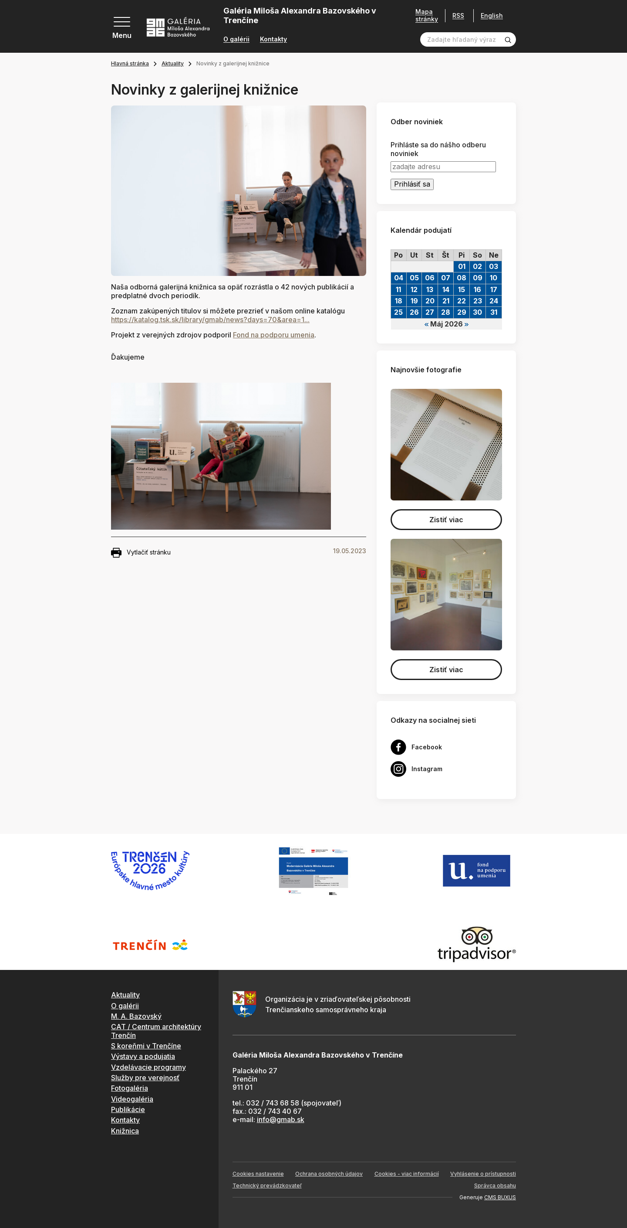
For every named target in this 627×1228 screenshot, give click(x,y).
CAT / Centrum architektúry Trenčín (156, 1030)
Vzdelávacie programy (148, 1067)
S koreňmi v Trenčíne (146, 1045)
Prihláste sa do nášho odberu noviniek (438, 149)
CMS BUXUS (500, 1197)
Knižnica (125, 1130)
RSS (458, 15)
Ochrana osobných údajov (329, 1173)
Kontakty (273, 39)
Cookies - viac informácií (406, 1173)
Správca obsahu (495, 1185)
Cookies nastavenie (258, 1173)
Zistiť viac (446, 519)
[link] (273, 334)
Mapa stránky (426, 15)
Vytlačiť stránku (141, 553)
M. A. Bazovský (136, 1016)
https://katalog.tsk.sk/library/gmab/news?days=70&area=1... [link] (210, 319)
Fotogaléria (129, 1088)
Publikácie (128, 1109)
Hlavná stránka (130, 63)
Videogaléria (132, 1099)
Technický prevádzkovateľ (267, 1185)
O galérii (236, 39)
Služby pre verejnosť (145, 1077)
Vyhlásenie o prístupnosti (483, 1173)
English (492, 15)
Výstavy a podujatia (143, 1056)
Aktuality (173, 63)
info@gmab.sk (280, 1119)
